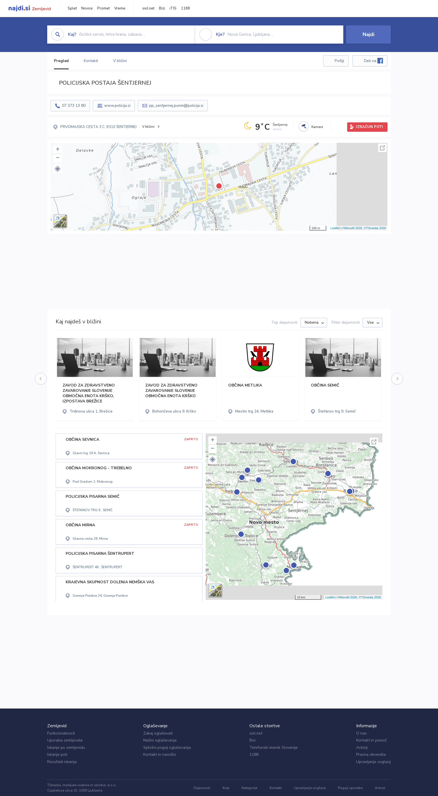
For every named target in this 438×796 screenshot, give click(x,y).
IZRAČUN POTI (369, 126)
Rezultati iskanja (62, 761)
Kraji (226, 788)
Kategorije (249, 788)
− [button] (57, 158)
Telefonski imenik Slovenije (273, 747)
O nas (361, 733)
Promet (103, 8)
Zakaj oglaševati (158, 733)
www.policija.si (117, 105)
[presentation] (41, 379)
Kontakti (91, 60)
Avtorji (362, 747)
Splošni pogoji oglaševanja (167, 747)
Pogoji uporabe (350, 788)
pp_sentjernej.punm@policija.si (176, 105)
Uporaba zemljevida (64, 740)
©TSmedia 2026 (375, 228)
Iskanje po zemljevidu (66, 747)
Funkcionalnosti (61, 733)
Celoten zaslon (382, 148)
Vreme (119, 8)
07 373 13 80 (73, 105)
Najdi (368, 34)
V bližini (120, 60)
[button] (57, 169)
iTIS (173, 8)
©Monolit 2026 (352, 228)
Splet (72, 8)
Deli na (373, 60)
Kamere (317, 127)
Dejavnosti (202, 788)
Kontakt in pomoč (371, 740)
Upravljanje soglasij (373, 761)
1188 (185, 8)
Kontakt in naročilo (159, 754)
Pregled (61, 60)
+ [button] (57, 150)
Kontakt (276, 788)
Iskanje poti (57, 754)
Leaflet (335, 228)
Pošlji (339, 60)
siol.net (148, 8)
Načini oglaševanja (160, 740)
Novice (87, 8)
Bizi (162, 8)
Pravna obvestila (371, 754)
